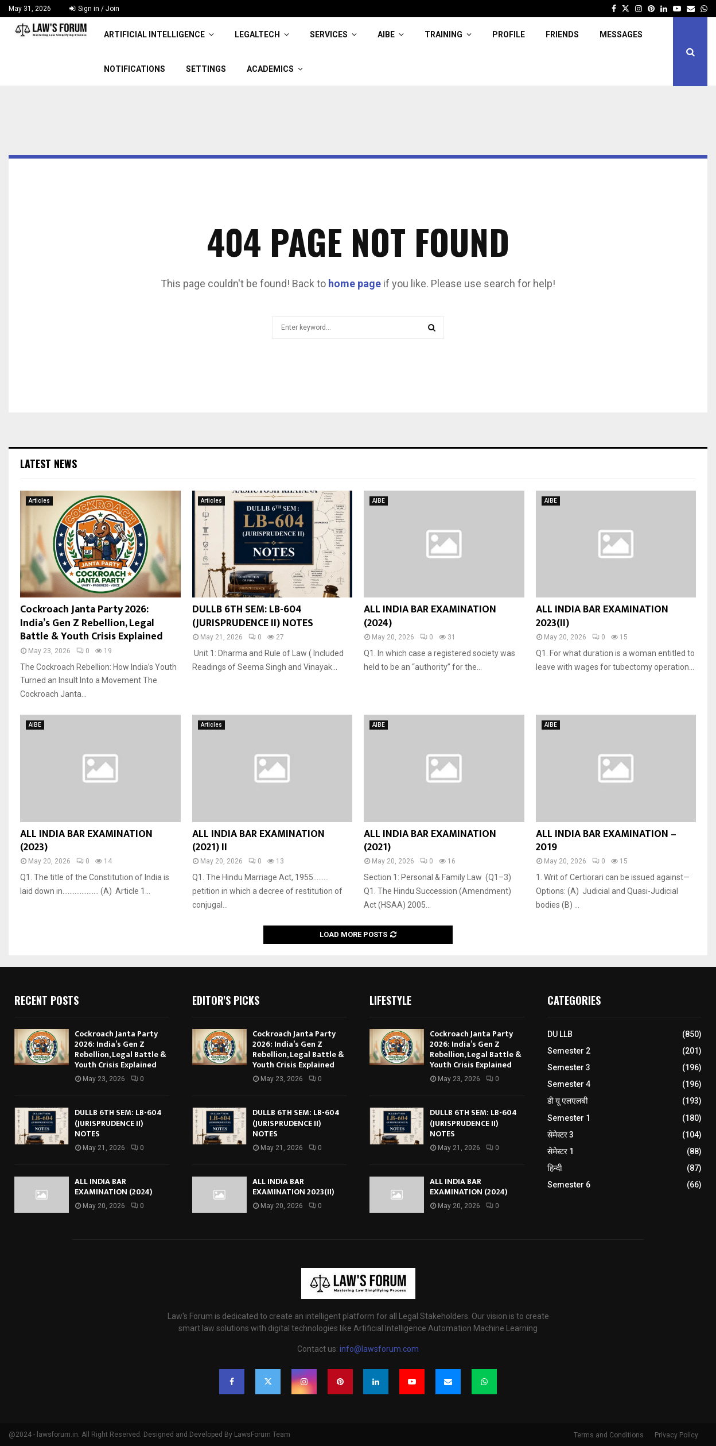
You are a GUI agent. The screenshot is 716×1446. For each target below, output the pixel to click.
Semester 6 (568, 1184)
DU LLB (560, 1034)
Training (443, 34)
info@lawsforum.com (379, 1349)
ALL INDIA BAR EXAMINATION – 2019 (606, 841)
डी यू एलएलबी (567, 1100)
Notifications (134, 69)
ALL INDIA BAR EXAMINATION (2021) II (258, 841)
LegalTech (257, 34)
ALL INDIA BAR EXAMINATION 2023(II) (602, 616)
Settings (206, 69)
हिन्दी (554, 1168)
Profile (508, 34)
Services (329, 34)
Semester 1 (568, 1118)
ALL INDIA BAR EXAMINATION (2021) (430, 841)
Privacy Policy (676, 1435)
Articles (39, 501)
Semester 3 (568, 1067)
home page (354, 283)
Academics (270, 69)
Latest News (48, 463)
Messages (621, 34)
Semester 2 (568, 1050)
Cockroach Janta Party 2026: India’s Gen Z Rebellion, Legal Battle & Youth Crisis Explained (91, 623)
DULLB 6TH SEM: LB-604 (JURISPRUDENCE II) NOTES (252, 616)
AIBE (386, 34)
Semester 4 (568, 1084)
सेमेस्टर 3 (560, 1134)
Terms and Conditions (609, 1435)
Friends (562, 34)
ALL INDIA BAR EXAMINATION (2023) (86, 841)
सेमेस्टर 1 (560, 1151)
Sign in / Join (94, 9)
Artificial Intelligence (154, 34)
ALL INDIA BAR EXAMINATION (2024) (430, 616)
